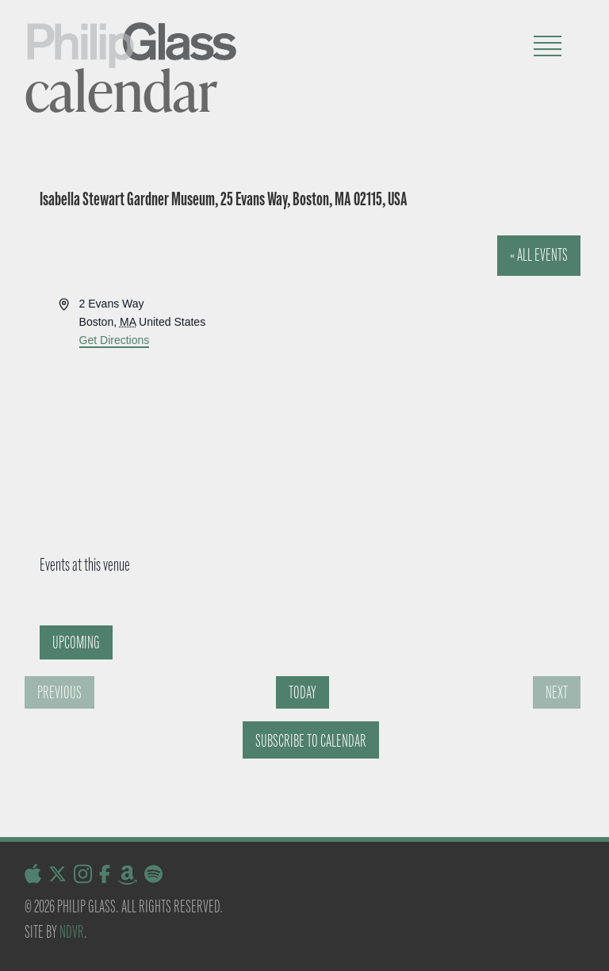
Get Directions (114, 340)
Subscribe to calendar (310, 741)
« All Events (539, 255)
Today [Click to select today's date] (302, 692)
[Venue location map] (287, 408)
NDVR (71, 932)
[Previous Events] (59, 692)
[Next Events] (556, 692)
